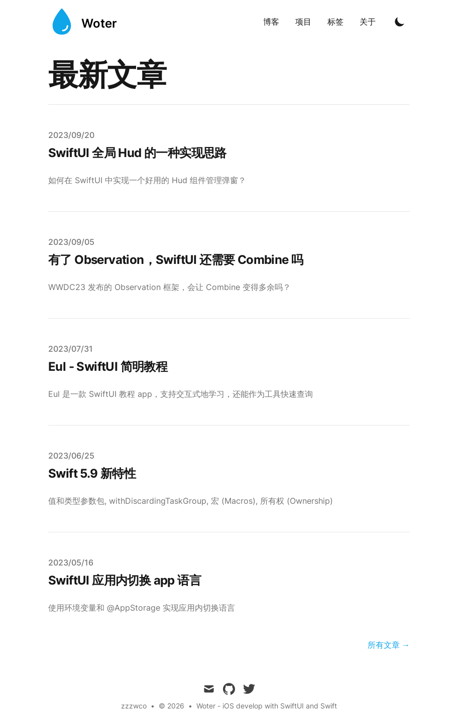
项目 (303, 22)
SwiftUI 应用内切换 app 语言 (124, 580)
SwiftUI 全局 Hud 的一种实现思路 (137, 153)
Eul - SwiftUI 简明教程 (107, 366)
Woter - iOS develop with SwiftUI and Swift (266, 705)
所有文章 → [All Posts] (389, 645)
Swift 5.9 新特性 (92, 473)
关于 (368, 22)
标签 (335, 22)
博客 (271, 22)
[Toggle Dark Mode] (400, 22)
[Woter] (82, 21)
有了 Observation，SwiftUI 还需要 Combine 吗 (175, 259)
